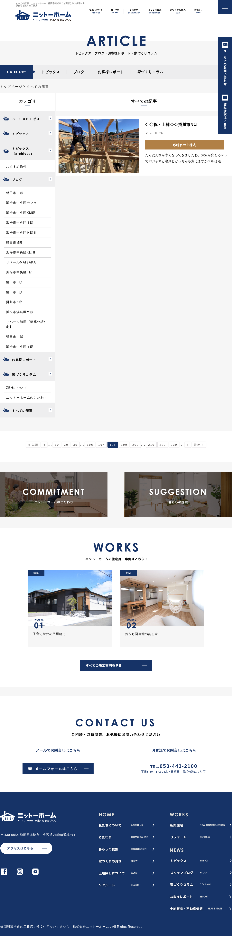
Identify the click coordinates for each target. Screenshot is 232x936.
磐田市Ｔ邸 (14, 336)
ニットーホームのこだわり (26, 397)
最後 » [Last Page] (199, 444)
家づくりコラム (150, 72)
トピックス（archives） (23, 151)
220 (163, 444)
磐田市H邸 (14, 282)
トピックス (50, 72)
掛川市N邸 (14, 302)
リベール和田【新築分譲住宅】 (26, 324)
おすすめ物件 (16, 166)
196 (90, 444)
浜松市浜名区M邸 (19, 312)
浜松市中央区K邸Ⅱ (21, 252)
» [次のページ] (188, 444)
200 (135, 444)
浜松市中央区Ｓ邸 (20, 222)
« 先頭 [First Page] (33, 444)
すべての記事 (22, 410)
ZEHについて (16, 387)
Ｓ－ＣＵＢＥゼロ (26, 119)
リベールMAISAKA (21, 262)
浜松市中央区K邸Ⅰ (21, 272)
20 (66, 444)
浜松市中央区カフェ (21, 202)
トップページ (11, 86)
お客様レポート (111, 72)
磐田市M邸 (14, 242)
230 (174, 444)
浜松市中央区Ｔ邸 (20, 346)
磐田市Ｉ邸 (14, 193)
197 (101, 444)
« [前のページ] (44, 444)
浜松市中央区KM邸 (20, 212)
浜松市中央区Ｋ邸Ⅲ (21, 232)
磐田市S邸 (14, 292)
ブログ (79, 72)
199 (124, 444)
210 (151, 444)
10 (57, 444)
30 (75, 444)
